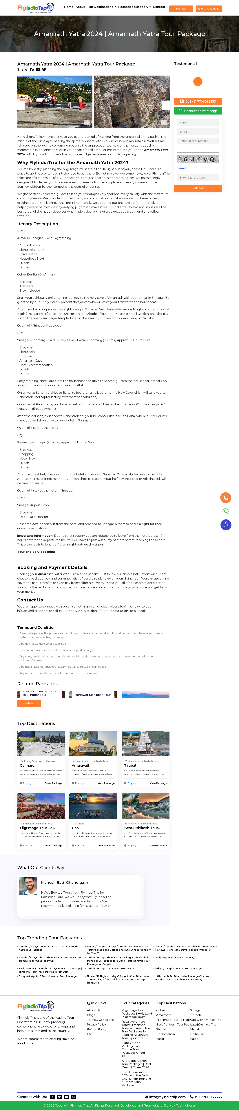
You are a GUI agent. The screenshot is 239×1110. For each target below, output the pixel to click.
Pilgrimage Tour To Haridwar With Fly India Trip (188, 1019)
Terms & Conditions (100, 1019)
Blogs (91, 1015)
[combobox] (198, 150)
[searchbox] (179, 149)
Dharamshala (165, 1034)
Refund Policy (96, 1029)
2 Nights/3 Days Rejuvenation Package (110, 968)
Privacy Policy (96, 1024)
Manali (194, 1029)
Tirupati (130, 766)
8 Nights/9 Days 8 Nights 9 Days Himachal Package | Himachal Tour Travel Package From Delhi (50, 970)
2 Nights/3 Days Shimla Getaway (174, 957)
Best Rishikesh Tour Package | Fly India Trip (186, 1024)
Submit (198, 188)
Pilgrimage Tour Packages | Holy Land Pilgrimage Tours (137, 1013)
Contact (159, 7)
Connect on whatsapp (198, 111)
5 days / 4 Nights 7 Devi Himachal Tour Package (48, 976)
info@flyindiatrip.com (165, 1097)
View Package (53, 783)
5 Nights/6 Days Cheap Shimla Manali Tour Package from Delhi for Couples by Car (50, 959)
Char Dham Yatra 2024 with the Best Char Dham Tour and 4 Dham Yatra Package (136, 1078)
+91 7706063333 (209, 8)
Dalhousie (197, 1034)
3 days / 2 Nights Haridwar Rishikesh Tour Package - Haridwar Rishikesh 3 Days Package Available (186, 948)
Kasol (160, 1038)
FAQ (90, 1034)
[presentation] (21, 105)
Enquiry (27, 783)
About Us (93, 1010)
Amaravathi (81, 766)
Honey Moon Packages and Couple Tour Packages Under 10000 (133, 1049)
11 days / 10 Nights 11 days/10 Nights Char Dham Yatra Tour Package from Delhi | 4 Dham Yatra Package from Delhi (118, 979)
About (80, 7)
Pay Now (181, 8)
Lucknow (196, 1024)
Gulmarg (27, 766)
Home (68, 7)
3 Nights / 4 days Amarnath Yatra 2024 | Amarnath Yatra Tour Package (48, 948)
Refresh (181, 168)
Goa (75, 828)
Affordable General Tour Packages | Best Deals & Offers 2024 (136, 1064)
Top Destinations (100, 7)
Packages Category (133, 7)
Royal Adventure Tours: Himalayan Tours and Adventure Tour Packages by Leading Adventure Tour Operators (136, 1030)
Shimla (161, 1029)
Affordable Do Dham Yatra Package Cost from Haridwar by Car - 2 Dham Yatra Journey (183, 978)
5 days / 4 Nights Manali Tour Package (178, 968)
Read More (29, 703)
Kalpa (194, 1038)
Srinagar (196, 1010)
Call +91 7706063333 (198, 101)
